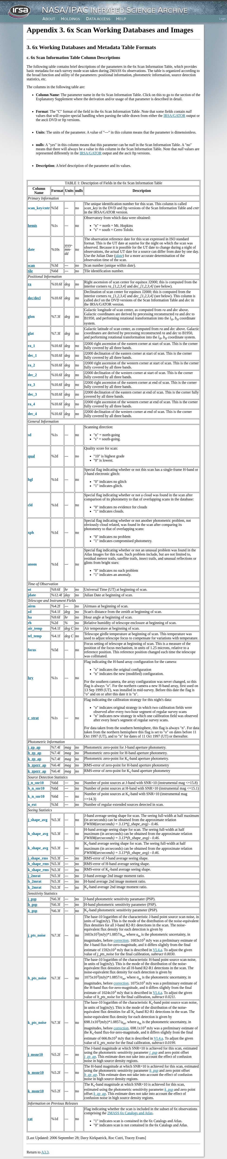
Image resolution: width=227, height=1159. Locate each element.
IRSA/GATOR (174, 116)
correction (121, 941)
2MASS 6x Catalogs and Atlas (130, 1113)
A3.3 (45, 1152)
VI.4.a (157, 950)
